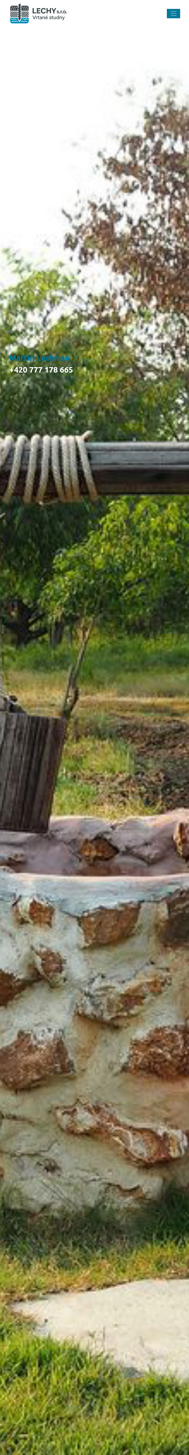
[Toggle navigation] (173, 13)
